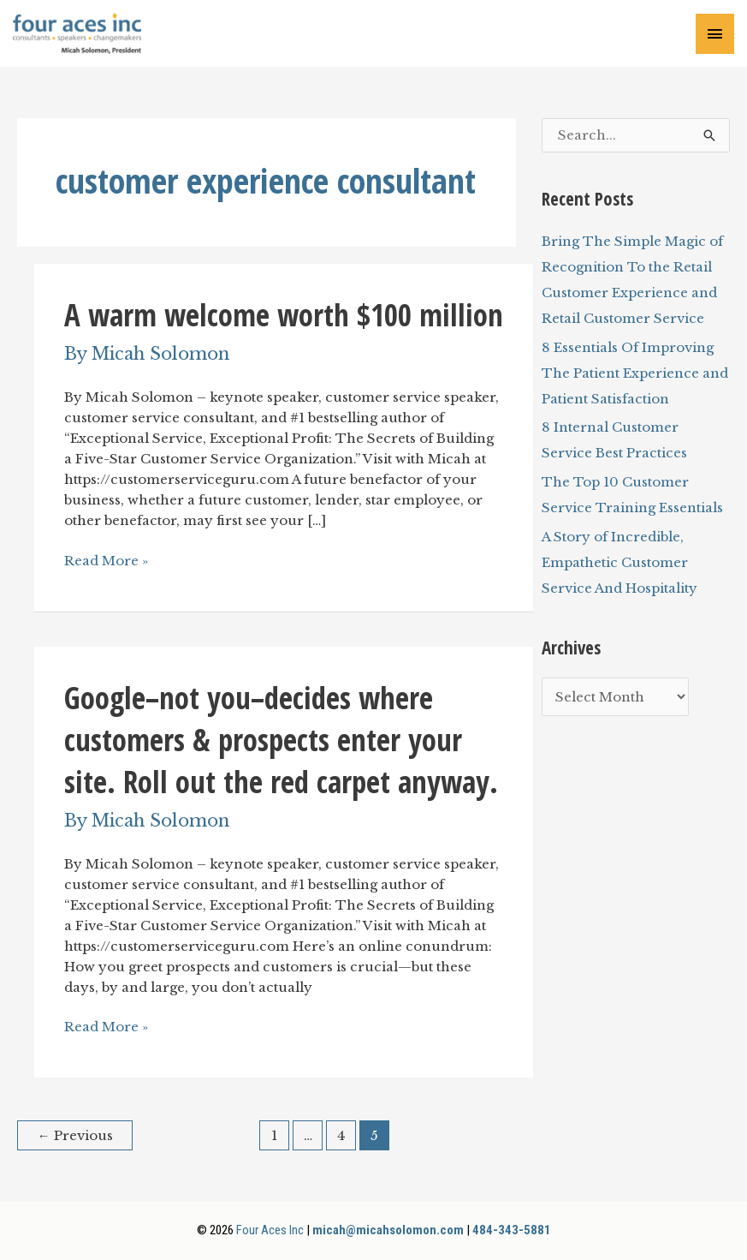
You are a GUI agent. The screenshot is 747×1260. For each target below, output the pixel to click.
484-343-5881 (511, 1230)
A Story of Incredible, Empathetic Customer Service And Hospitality (619, 562)
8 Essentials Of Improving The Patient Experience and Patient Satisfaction (635, 373)
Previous (75, 1135)
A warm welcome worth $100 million (283, 315)
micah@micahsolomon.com (388, 1230)
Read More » (106, 561)
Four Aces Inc (270, 1230)
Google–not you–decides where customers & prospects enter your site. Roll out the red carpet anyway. (281, 740)
